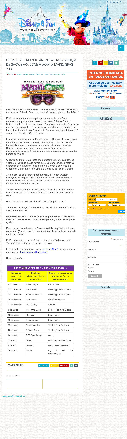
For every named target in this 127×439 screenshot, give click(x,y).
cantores (25, 74)
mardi (47, 74)
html (92, 268)
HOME (6, 2)
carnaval (32, 74)
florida (38, 74)
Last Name (92, 257)
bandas (19, 74)
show (51, 74)
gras (42, 74)
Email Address (105, 242)
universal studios (59, 74)
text (92, 271)
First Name (92, 249)
